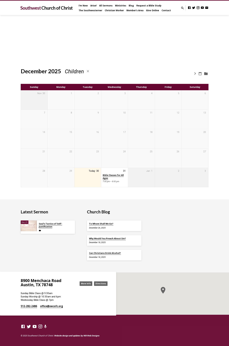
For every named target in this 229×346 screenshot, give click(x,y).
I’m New (83, 5)
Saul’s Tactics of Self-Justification (50, 225)
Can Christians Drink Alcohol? (105, 253)
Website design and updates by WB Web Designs (76, 335)
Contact (166, 10)
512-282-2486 (29, 306)
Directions (99, 283)
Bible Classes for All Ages (113, 177)
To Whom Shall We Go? (101, 223)
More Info (81, 283)
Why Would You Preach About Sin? (107, 238)
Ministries (120, 5)
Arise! (93, 5)
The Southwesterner (90, 10)
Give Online (152, 10)
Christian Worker (114, 10)
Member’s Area (134, 10)
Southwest (46, 8)
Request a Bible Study (148, 5)
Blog (131, 5)
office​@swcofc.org (51, 306)
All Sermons (105, 5)
